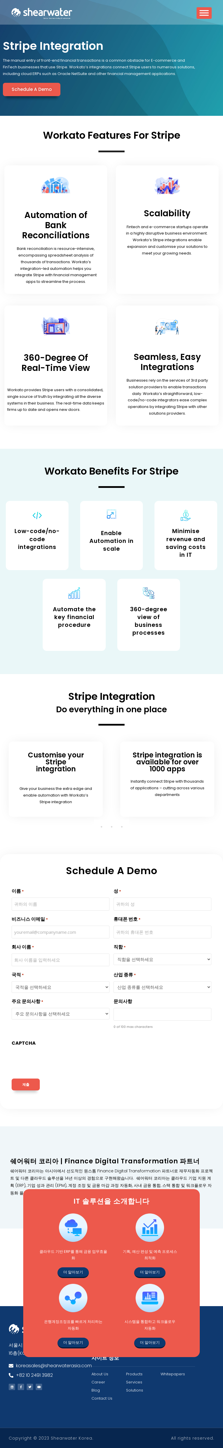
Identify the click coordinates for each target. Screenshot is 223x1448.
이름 (18, 891)
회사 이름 (23, 946)
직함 (120, 946)
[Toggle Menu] (204, 15)
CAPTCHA (24, 1042)
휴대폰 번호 (127, 918)
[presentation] (56, 1060)
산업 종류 (125, 974)
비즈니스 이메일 (30, 918)
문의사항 (123, 1001)
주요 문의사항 (27, 1001)
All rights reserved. (192, 1438)
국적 (18, 974)
